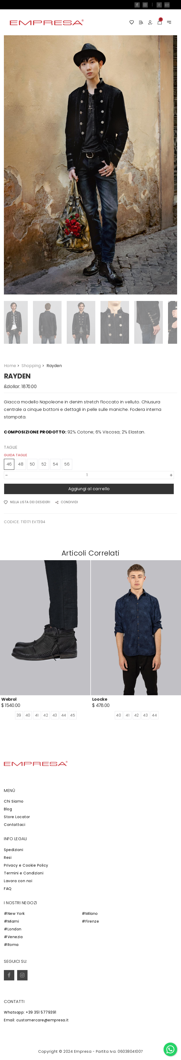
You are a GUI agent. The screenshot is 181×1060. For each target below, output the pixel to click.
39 (19, 715)
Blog (8, 809)
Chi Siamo (14, 801)
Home (12, 366)
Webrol (9, 699)
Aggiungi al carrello (89, 489)
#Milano (90, 913)
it (159, 4)
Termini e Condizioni (23, 873)
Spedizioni (13, 849)
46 (9, 464)
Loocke (99, 699)
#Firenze (90, 921)
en (167, 4)
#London (13, 929)
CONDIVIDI (66, 502)
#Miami (11, 921)
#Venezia (13, 936)
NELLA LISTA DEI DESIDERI (27, 502)
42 (45, 715)
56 (67, 464)
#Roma (11, 944)
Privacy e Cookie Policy (26, 865)
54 (55, 464)
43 (54, 715)
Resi (7, 857)
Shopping (33, 366)
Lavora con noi (18, 880)
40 (27, 715)
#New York (14, 913)
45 (72, 715)
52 (43, 464)
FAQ (8, 888)
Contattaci (14, 824)
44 (63, 715)
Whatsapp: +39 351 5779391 (30, 1012)
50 (32, 464)
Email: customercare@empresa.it (36, 1020)
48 (20, 464)
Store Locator (17, 816)
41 (37, 715)
